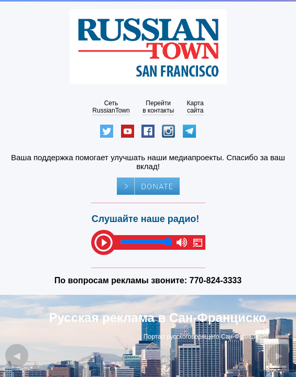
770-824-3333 (216, 280)
